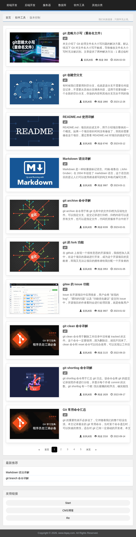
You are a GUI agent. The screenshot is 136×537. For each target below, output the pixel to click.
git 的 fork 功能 (73, 242)
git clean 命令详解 (75, 326)
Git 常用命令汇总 (74, 409)
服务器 (47, 5)
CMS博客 (67, 510)
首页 (8, 17)
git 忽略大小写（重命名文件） (83, 33)
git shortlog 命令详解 (77, 367)
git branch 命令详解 (17, 478)
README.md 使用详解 (78, 117)
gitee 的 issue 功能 (76, 284)
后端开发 (30, 5)
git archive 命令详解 (77, 200)
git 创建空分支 (72, 75)
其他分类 (97, 5)
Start (68, 502)
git (65, 38)
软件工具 (79, 5)
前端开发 (12, 5)
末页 (88, 449)
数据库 (62, 5)
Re (68, 517)
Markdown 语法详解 (77, 158)
